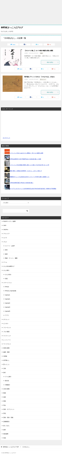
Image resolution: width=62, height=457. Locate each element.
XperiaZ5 (7, 311)
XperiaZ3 (7, 307)
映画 (41, 53)
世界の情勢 (6, 348)
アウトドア (6, 233)
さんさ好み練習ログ (8, 266)
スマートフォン (7, 282)
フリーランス (7, 327)
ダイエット (6, 319)
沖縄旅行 (7, 385)
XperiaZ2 (7, 303)
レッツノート (7, 340)
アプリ (7, 315)
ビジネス (5, 323)
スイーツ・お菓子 (10, 246)
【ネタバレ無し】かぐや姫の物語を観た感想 (38, 50)
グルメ (5, 241)
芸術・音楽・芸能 (8, 417)
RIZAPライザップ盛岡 (9, 221)
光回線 (5, 356)
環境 (4, 401)
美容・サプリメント (8, 409)
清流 (6, 278)
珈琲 (6, 254)
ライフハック (7, 335)
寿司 (6, 250)
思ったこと (43, 79)
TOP (11, 447)
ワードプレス (7, 344)
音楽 (4, 438)
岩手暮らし (6, 360)
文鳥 (4, 368)
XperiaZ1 (7, 299)
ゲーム (5, 262)
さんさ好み (8, 274)
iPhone (7, 286)
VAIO (4, 225)
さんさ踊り (6, 270)
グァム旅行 (8, 376)
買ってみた (6, 425)
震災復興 (5, 434)
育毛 (4, 413)
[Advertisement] (31, 12)
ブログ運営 (6, 331)
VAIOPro (5, 229)
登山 (4, 405)
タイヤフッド (6, 138)
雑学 (4, 429)
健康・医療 (6, 352)
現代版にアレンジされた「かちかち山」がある (39, 76)
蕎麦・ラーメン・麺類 (11, 258)
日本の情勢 (6, 389)
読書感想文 (6, 421)
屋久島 (7, 380)
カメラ (5, 237)
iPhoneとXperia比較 (10, 290)
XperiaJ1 (7, 295)
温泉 (4, 397)
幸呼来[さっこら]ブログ (12, 27)
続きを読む (52, 62)
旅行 (4, 372)
